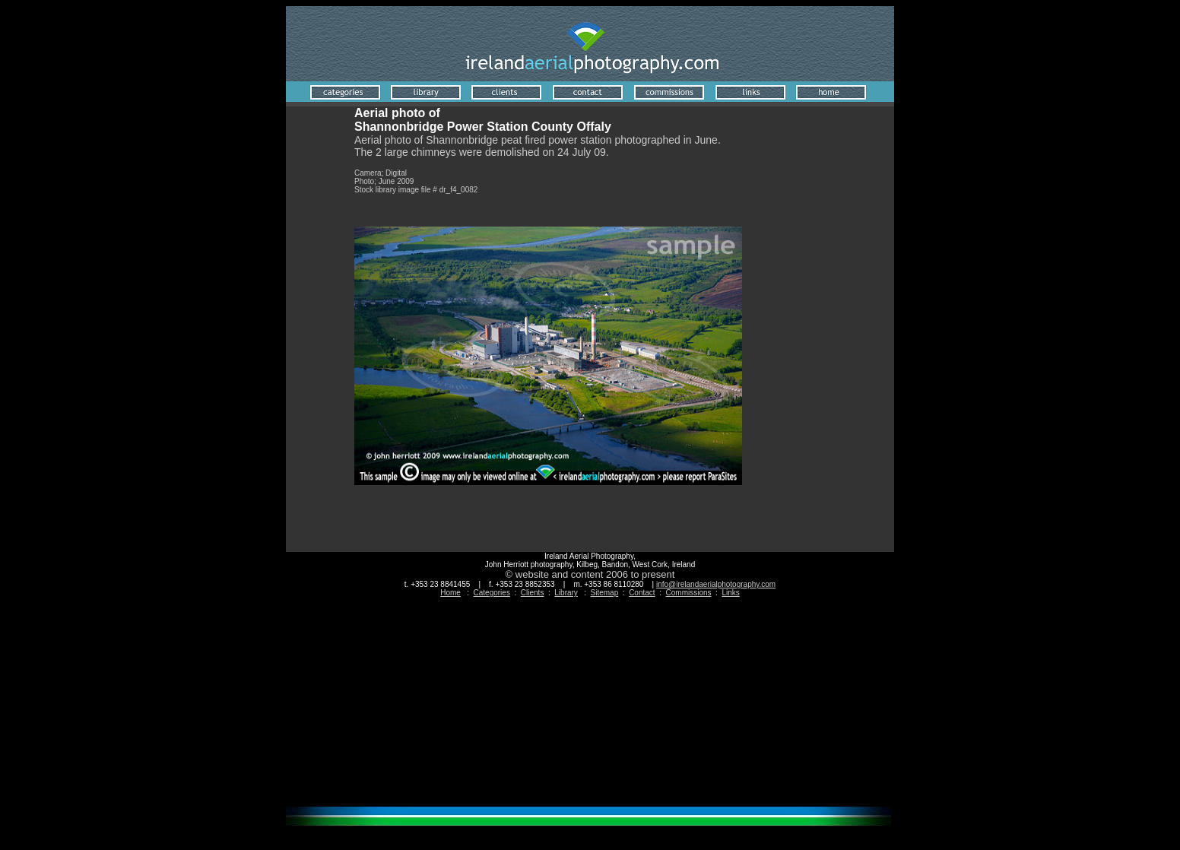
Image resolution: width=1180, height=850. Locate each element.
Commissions (689, 592)
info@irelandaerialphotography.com (716, 584)
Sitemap (605, 592)
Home (450, 592)
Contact (642, 592)
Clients (532, 592)
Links (730, 592)
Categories (492, 592)
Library (566, 592)
